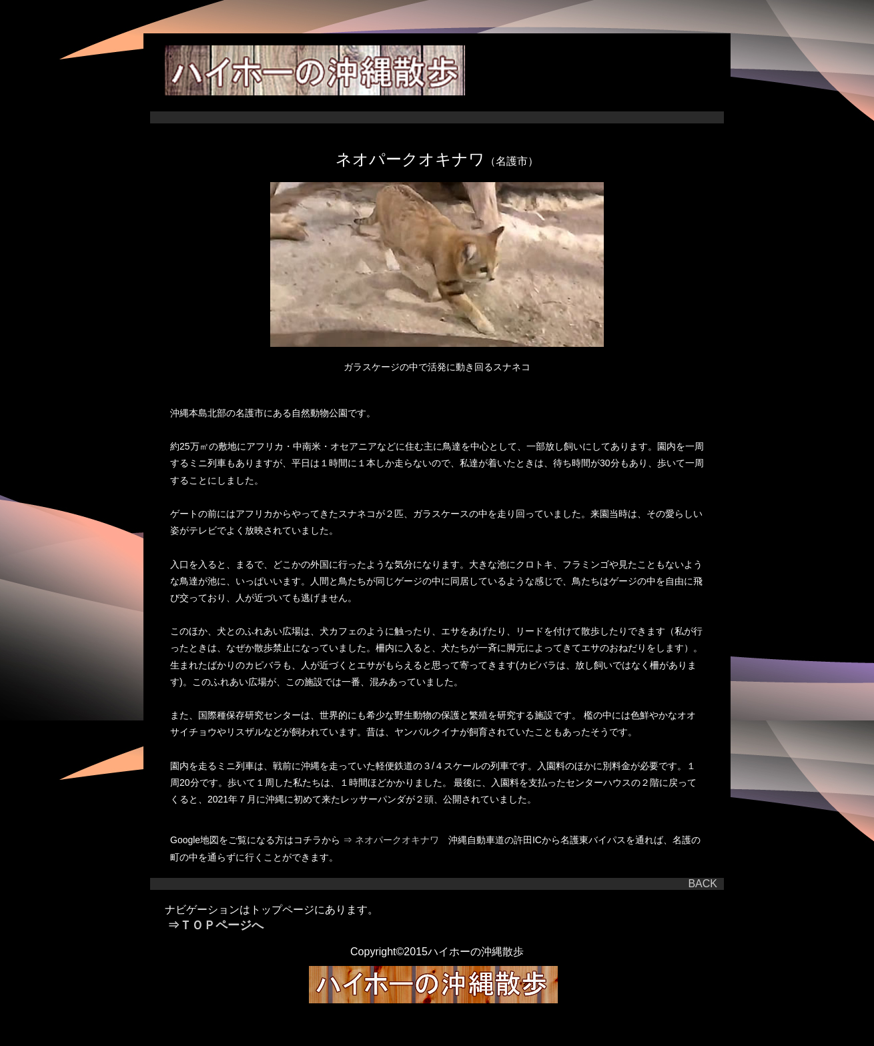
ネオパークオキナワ (400, 840)
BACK (702, 883)
